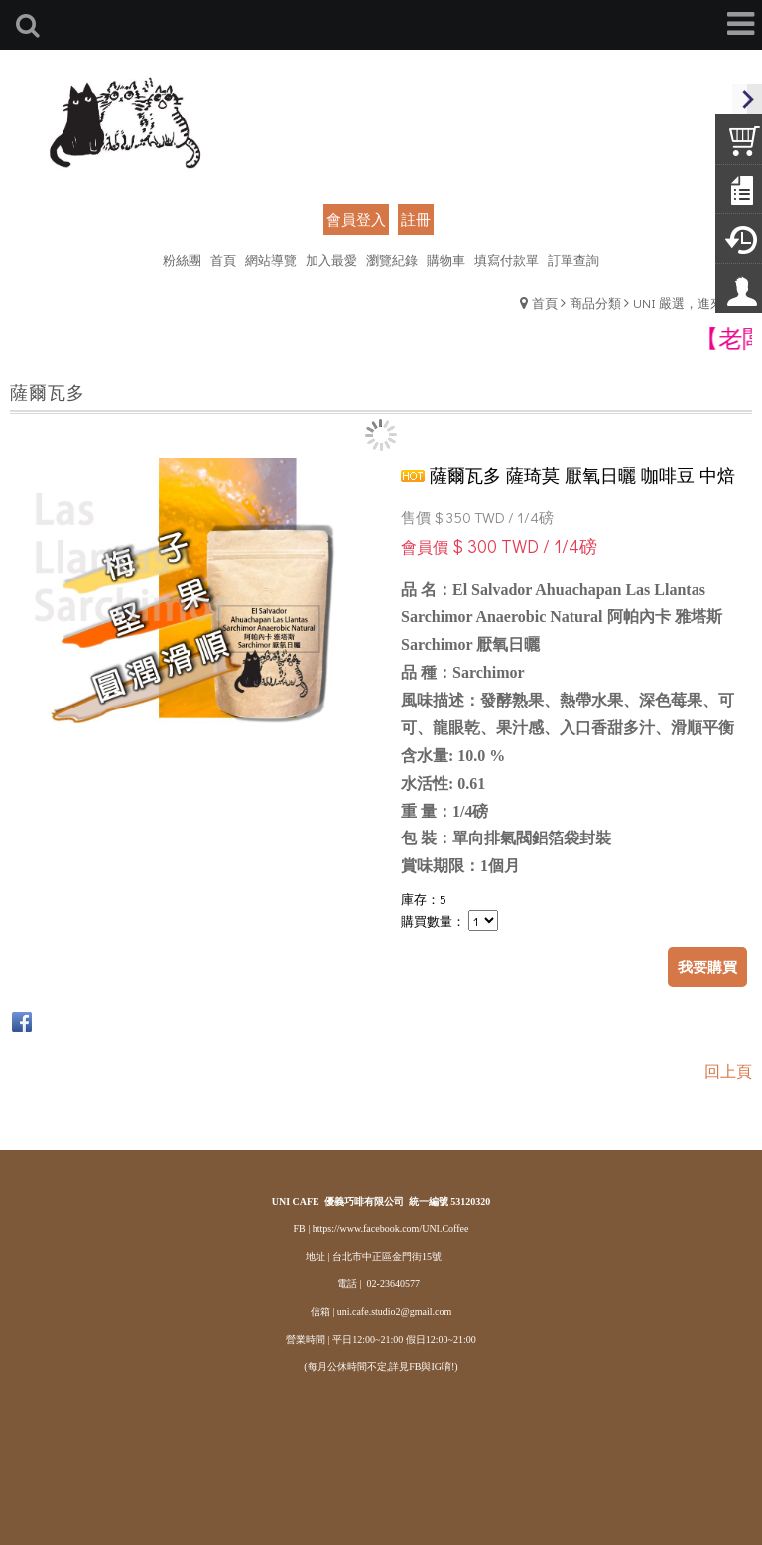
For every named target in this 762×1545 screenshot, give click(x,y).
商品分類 (595, 302)
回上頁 (728, 1070)
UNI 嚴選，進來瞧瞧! (692, 302)
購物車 (446, 259)
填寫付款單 (506, 259)
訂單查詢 (573, 259)
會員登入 (356, 219)
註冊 (416, 219)
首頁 (545, 302)
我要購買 (707, 966)
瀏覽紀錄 (392, 259)
